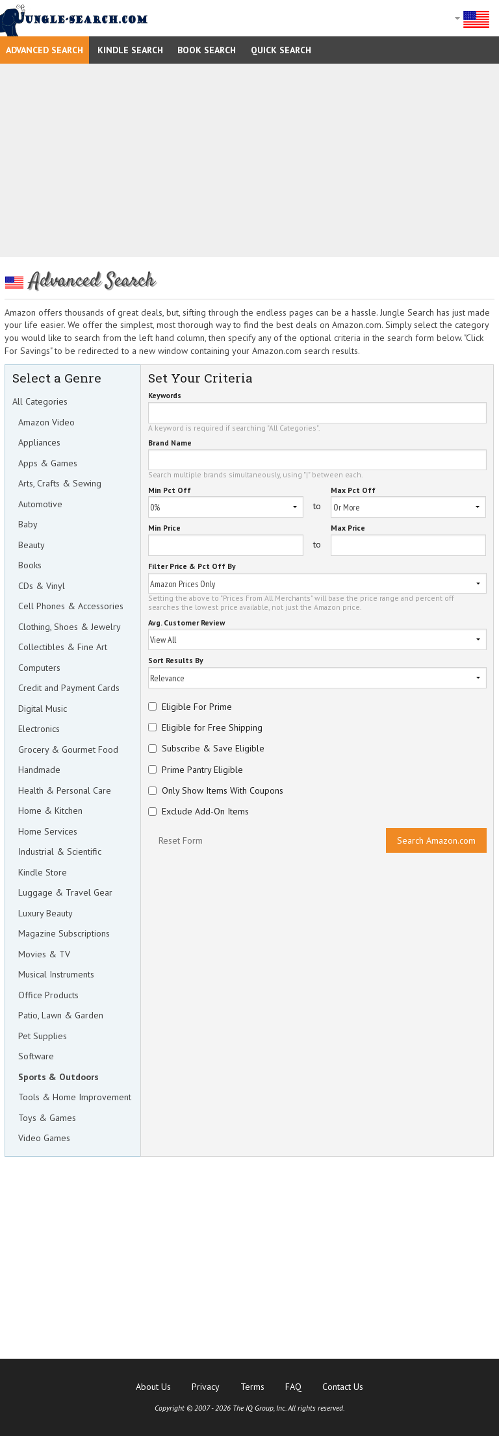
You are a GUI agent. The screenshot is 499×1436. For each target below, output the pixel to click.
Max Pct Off (353, 490)
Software (36, 1056)
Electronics (39, 729)
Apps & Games (47, 463)
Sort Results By (175, 661)
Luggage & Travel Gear (65, 892)
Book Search (206, 50)
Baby (28, 524)
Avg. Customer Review (186, 623)
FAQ (293, 1386)
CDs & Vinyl (41, 586)
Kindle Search (130, 50)
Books (30, 565)
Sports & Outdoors (58, 1077)
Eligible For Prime (197, 706)
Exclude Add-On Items (205, 811)
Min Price (164, 528)
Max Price (348, 528)
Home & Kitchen (50, 810)
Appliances (39, 442)
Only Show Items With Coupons (222, 790)
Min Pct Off (169, 490)
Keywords (164, 396)
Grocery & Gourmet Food (68, 749)
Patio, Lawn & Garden (60, 1015)
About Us (153, 1386)
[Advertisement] (249, 160)
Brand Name (170, 443)
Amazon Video (46, 422)
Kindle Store (42, 872)
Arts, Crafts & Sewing (59, 483)
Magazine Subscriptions (64, 933)
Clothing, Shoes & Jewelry (69, 627)
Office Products (48, 995)
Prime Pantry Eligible (202, 769)
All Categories (40, 401)
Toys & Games (47, 1118)
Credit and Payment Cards (69, 688)
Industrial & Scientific (59, 851)
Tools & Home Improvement (74, 1097)
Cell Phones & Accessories (70, 606)
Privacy (206, 1386)
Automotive (40, 504)
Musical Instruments (56, 974)
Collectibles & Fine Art (62, 647)
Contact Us (342, 1386)
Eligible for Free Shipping (212, 727)
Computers (39, 668)
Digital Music (42, 708)
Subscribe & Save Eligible (213, 748)
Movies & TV (44, 954)
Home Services (47, 831)
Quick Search (281, 50)
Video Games (44, 1138)
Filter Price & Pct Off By (192, 566)
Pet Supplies (42, 1036)
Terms (252, 1386)
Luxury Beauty (45, 913)
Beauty (31, 545)
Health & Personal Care (64, 790)
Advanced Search (44, 50)
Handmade (39, 769)
